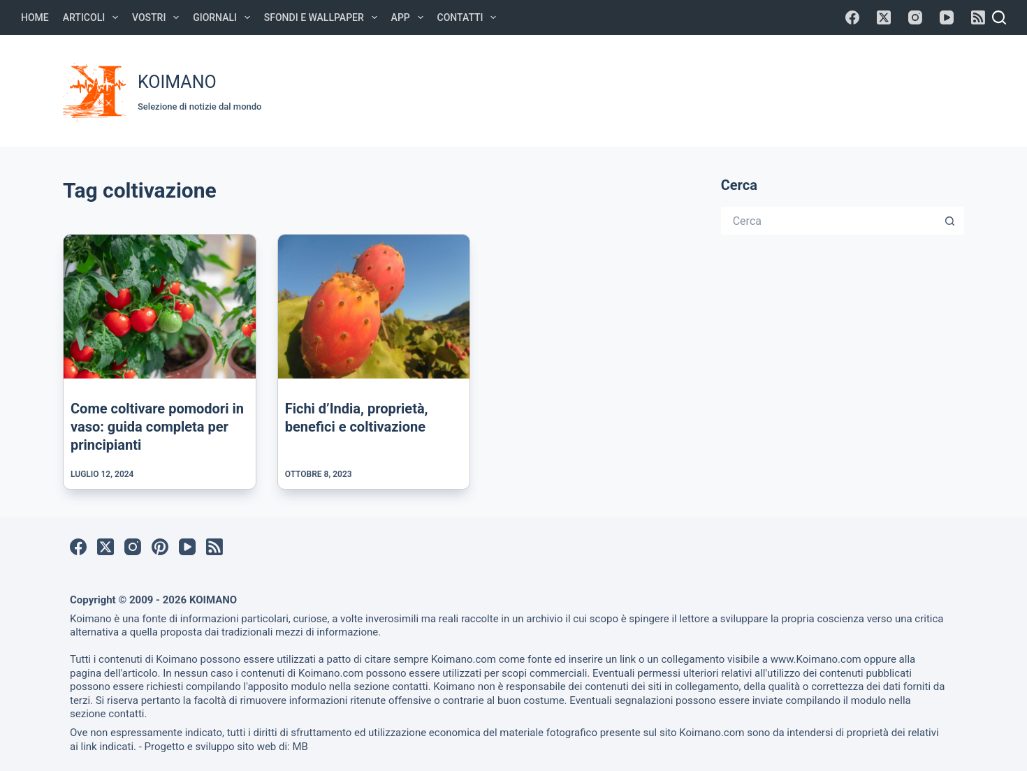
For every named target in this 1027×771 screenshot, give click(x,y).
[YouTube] (947, 17)
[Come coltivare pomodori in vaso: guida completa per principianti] (160, 307)
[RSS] (978, 17)
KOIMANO (177, 82)
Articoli (93, 17)
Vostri (158, 17)
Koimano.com (463, 659)
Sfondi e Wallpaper (323, 17)
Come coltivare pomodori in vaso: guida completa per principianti (157, 426)
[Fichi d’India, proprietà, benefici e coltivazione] (374, 307)
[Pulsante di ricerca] (950, 221)
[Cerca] (999, 17)
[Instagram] (915, 17)
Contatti (469, 17)
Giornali (224, 17)
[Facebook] (852, 17)
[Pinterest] (160, 546)
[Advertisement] (703, 88)
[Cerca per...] (828, 221)
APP (410, 17)
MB (299, 746)
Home (35, 17)
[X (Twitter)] (884, 17)
